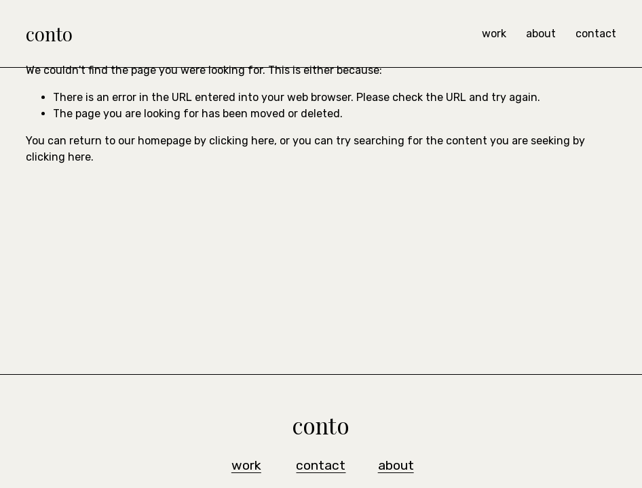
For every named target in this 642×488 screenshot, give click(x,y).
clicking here (241, 140)
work (494, 33)
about (541, 33)
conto (49, 33)
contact (595, 33)
